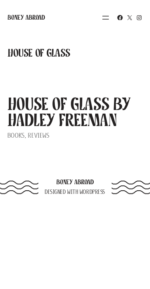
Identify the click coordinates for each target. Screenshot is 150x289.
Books (16, 135)
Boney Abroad (26, 17)
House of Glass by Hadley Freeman (69, 112)
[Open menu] (105, 17)
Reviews (39, 135)
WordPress (92, 191)
